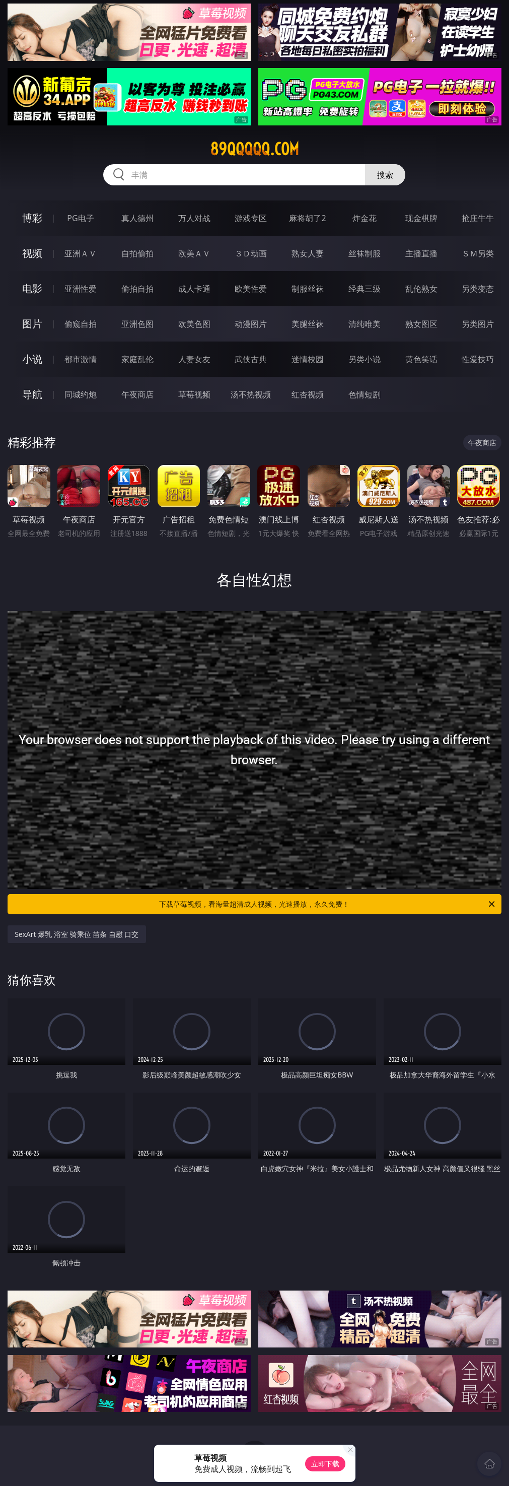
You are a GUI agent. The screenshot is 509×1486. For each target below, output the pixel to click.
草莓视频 (194, 394)
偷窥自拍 (80, 323)
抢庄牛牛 (478, 218)
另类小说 (364, 359)
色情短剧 (364, 394)
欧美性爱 (251, 288)
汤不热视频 (251, 394)
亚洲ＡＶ (80, 253)
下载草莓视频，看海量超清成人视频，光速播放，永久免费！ (327, 904)
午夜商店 (137, 394)
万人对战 (194, 218)
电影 (32, 288)
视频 (32, 253)
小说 (32, 359)
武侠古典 (251, 359)
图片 (32, 323)
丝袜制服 (364, 253)
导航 (32, 394)
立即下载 (325, 1463)
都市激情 (80, 359)
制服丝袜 (308, 288)
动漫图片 (251, 323)
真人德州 (137, 218)
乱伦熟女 (421, 288)
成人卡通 (194, 288)
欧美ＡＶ (194, 253)
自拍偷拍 (137, 253)
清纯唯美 (364, 323)
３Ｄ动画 (251, 253)
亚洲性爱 (80, 288)
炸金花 (364, 218)
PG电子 (80, 218)
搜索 (385, 174)
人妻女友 (194, 359)
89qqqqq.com (254, 149)
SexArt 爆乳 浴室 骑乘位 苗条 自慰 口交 (76, 934)
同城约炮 (80, 394)
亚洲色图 (137, 323)
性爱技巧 (478, 359)
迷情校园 (308, 359)
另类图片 (478, 323)
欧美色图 (194, 323)
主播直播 (421, 253)
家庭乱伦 (137, 359)
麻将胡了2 (307, 218)
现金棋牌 (421, 218)
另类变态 (478, 288)
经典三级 (364, 288)
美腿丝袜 (308, 323)
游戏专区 (251, 218)
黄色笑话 (421, 359)
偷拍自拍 (137, 288)
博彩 (32, 218)
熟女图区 (421, 323)
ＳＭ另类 (478, 253)
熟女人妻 (308, 253)
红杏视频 (308, 394)
